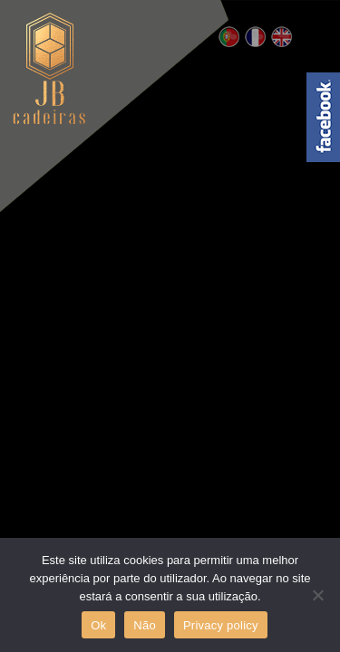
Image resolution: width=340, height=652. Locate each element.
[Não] (317, 595)
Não (144, 625)
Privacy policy (220, 625)
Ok (98, 625)
